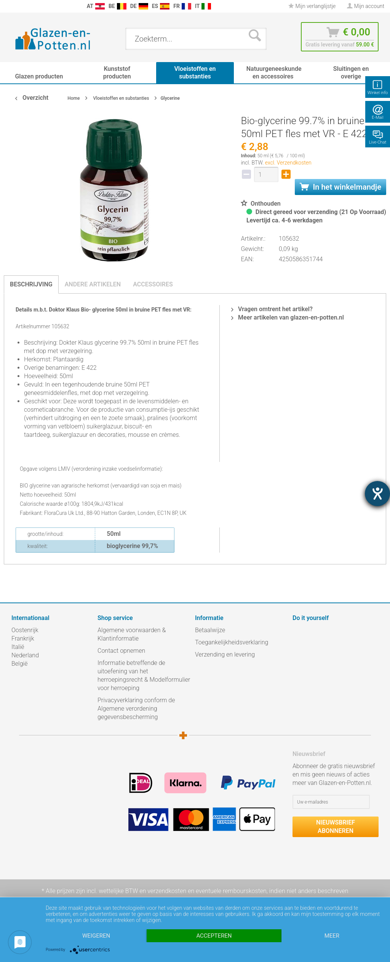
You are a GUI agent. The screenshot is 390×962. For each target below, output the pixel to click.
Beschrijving (31, 284)
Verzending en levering (225, 654)
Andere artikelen (93, 284)
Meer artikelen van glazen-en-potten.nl (287, 317)
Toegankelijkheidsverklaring (231, 642)
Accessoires (153, 284)
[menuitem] (7, 6)
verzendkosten (166, 891)
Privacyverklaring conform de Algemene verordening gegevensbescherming (136, 709)
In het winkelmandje (340, 187)
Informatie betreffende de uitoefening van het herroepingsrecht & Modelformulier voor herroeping (144, 675)
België (19, 663)
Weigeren (96, 935)
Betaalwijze (210, 630)
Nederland (25, 655)
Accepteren (214, 935)
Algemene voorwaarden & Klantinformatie (132, 634)
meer (331, 935)
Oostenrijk (24, 630)
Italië (17, 646)
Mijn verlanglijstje (312, 6)
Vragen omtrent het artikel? (272, 309)
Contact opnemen (121, 650)
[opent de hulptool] (377, 493)
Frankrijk (22, 638)
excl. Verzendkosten (288, 163)
